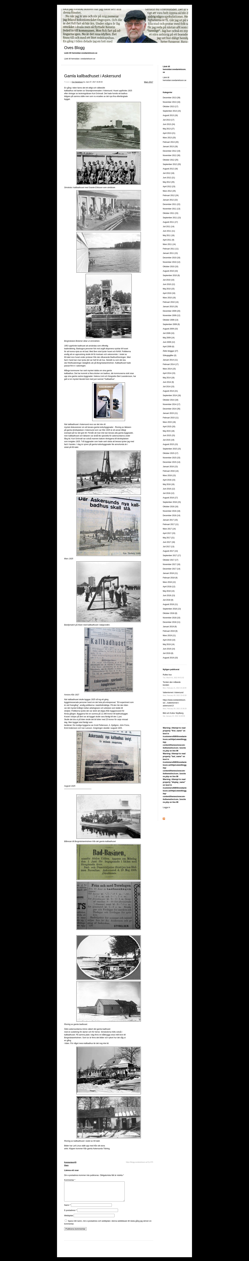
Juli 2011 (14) (168, 226)
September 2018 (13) (172, 609)
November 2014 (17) (171, 404)
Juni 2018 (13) (169, 595)
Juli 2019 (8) (168, 653)
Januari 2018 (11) (170, 573)
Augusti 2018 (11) (170, 604)
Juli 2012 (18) (168, 173)
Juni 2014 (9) (168, 382)
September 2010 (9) (171, 275)
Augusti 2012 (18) (170, 169)
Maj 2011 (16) (169, 235)
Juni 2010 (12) (169, 284)
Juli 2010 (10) (168, 280)
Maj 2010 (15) (169, 289)
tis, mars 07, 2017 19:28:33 (93, 82)
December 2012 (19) (171, 151)
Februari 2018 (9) (170, 578)
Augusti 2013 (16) (170, 115)
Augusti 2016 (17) (170, 498)
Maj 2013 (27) (169, 129)
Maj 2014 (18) (169, 378)
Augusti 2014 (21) (170, 391)
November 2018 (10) (171, 618)
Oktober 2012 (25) (170, 160)
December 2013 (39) (171, 98)
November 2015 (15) (171, 458)
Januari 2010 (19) (170, 306)
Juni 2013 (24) (169, 124)
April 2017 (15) (169, 533)
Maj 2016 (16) (169, 484)
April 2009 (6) (168, 346)
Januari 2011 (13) (170, 253)
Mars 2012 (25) (169, 191)
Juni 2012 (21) (169, 178)
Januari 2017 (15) (170, 520)
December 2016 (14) (171, 515)
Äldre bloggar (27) (170, 351)
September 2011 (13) (172, 218)
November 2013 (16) (171, 102)
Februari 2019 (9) (170, 631)
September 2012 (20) (172, 164)
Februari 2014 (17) (170, 364)
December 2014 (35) (171, 409)
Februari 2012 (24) (170, 195)
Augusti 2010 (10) (170, 271)
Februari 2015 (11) (170, 418)
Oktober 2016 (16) (170, 506)
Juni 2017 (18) (169, 542)
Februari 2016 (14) (170, 471)
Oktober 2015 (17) (170, 453)
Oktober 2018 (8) (170, 613)
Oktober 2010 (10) (170, 266)
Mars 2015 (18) (169, 422)
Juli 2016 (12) (168, 493)
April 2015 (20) (169, 426)
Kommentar (69, 1180)
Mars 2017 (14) (169, 529)
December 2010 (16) (171, 258)
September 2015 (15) (172, 449)
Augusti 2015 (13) (170, 444)
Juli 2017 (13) (168, 546)
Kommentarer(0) (70, 1162)
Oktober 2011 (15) (170, 213)
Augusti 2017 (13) (170, 551)
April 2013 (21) (169, 133)
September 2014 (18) (172, 395)
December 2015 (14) (171, 462)
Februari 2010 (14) (170, 302)
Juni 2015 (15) (169, 435)
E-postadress (70, 1214)
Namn (67, 1209)
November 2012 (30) (171, 155)
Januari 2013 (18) (170, 146)
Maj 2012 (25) (169, 182)
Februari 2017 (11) (170, 524)
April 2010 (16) (169, 293)
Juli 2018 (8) (168, 600)
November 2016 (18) (171, 511)
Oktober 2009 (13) (170, 320)
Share (66, 1165)
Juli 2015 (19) (168, 440)
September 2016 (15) (172, 502)
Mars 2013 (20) (169, 138)
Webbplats (68, 1219)
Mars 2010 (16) (169, 298)
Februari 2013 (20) (170, 142)
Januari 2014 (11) (170, 360)
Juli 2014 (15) (168, 386)
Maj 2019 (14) (169, 644)
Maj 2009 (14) (169, 338)
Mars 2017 (148, 82)
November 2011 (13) (171, 209)
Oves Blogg (74, 47)
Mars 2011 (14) (169, 244)
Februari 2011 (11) (170, 249)
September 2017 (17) (172, 555)
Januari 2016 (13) (170, 466)
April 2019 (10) (169, 640)
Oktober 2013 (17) (170, 106)
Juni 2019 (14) (169, 649)
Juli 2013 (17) (168, 120)
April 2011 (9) (168, 240)
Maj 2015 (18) (169, 431)
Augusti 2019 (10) (170, 658)
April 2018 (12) (169, 586)
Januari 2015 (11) (170, 413)
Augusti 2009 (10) (170, 329)
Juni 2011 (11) (169, 231)
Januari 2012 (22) (170, 200)
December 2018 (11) (171, 622)
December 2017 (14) (171, 569)
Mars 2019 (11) (169, 635)
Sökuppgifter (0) (169, 355)
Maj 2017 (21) (169, 538)
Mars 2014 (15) (169, 369)
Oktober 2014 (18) (170, 400)
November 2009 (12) (171, 315)
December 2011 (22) (171, 204)
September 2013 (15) (172, 111)
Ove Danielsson (77, 82)
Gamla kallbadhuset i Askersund (92, 76)
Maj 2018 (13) (169, 591)
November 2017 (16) (171, 564)
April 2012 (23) (169, 186)
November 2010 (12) (171, 262)
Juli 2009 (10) (168, 333)
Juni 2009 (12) (169, 342)
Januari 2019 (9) (170, 626)
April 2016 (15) (169, 480)
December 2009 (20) (171, 311)
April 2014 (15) (169, 373)
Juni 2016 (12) (169, 489)
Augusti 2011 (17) (170, 222)
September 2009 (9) (171, 324)
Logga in (166, 807)
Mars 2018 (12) (169, 582)
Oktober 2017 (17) (170, 560)
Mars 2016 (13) (169, 475)
